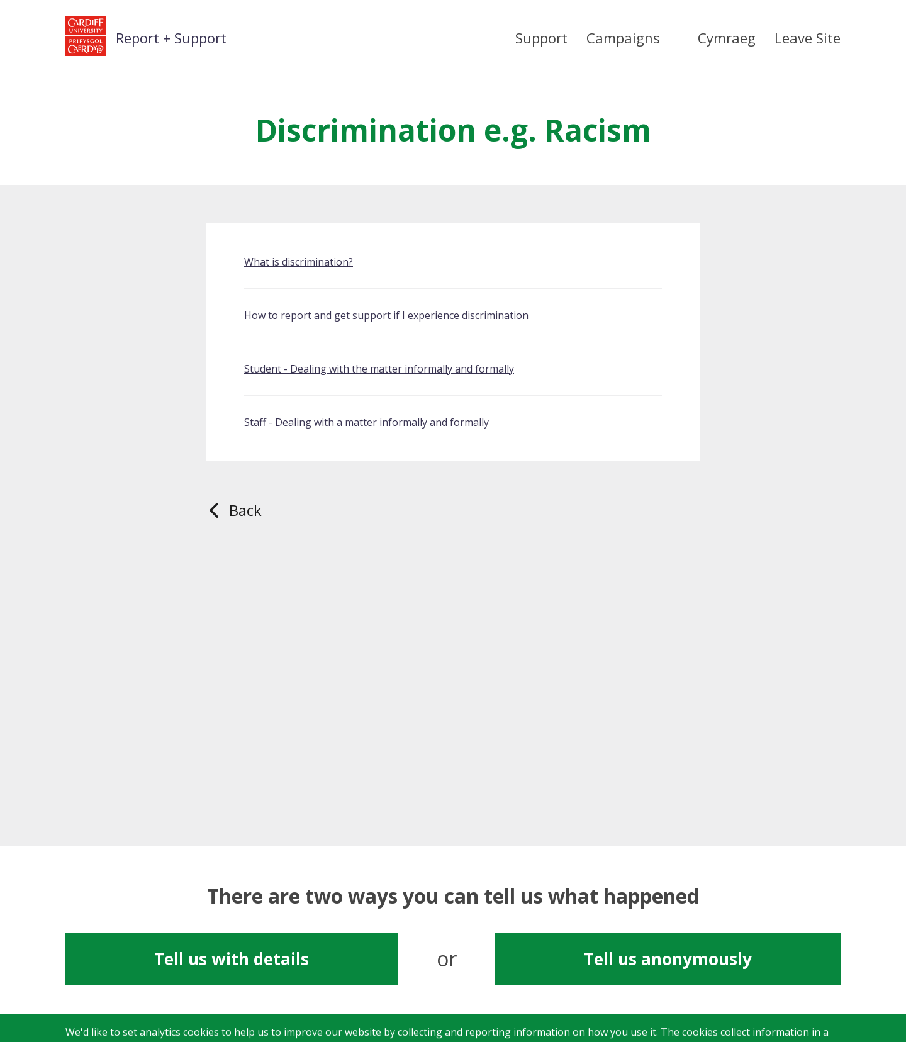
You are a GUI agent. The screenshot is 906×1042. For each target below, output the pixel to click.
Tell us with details (231, 959)
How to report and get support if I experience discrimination (386, 315)
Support (541, 37)
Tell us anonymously (668, 959)
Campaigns (623, 37)
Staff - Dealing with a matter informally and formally (366, 422)
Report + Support (171, 37)
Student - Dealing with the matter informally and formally (379, 369)
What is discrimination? (298, 262)
